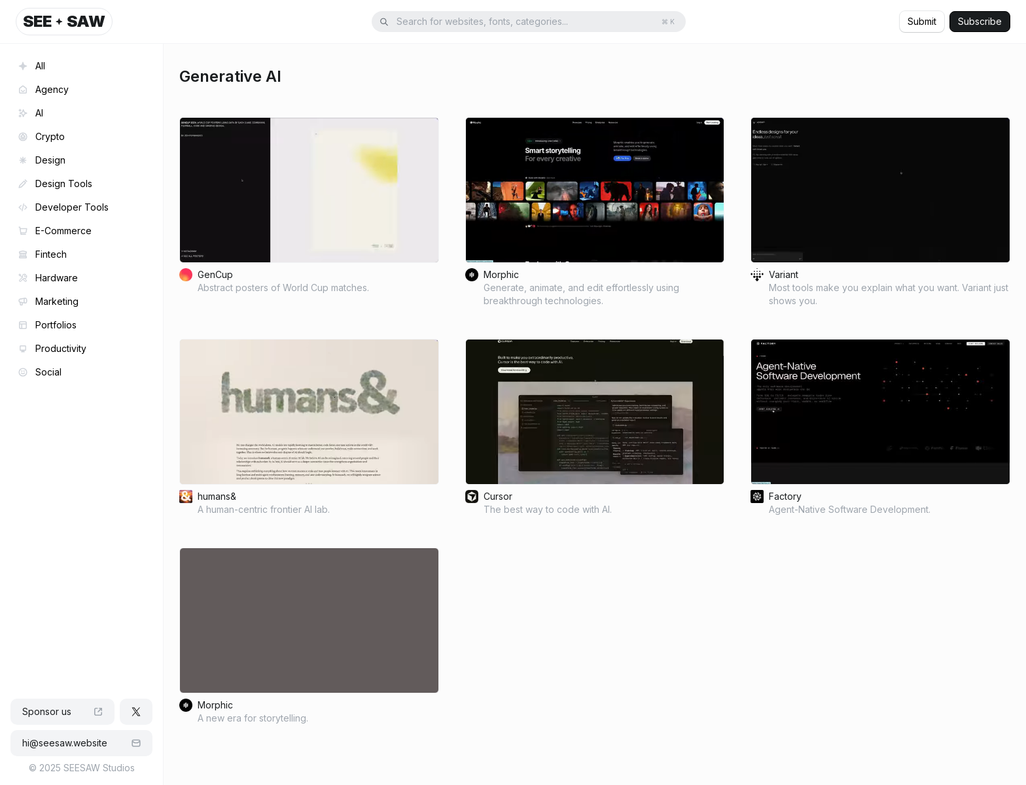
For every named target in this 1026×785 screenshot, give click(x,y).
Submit (922, 21)
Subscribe (980, 21)
